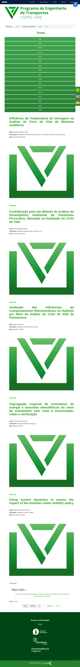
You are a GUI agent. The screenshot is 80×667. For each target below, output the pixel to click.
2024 (40, 43)
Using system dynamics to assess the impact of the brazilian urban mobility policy (41, 501)
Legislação (63, 2)
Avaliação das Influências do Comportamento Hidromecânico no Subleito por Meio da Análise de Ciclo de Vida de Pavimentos (41, 312)
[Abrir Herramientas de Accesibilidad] (75, 4)
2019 (40, 65)
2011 (40, 101)
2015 (40, 83)
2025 (40, 39)
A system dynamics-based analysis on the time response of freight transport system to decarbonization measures (42, 595)
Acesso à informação (44, 2)
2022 (40, 52)
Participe (55, 2)
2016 (40, 79)
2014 (40, 88)
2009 (40, 110)
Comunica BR (32, 2)
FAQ (40, 624)
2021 (40, 57)
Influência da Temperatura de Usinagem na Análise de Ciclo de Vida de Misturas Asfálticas (41, 122)
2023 (40, 48)
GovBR (4, 2)
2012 (40, 96)
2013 (40, 92)
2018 (40, 70)
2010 (40, 105)
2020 (40, 61)
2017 (40, 74)
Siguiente (50, 606)
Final (57, 606)
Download (12, 302)
